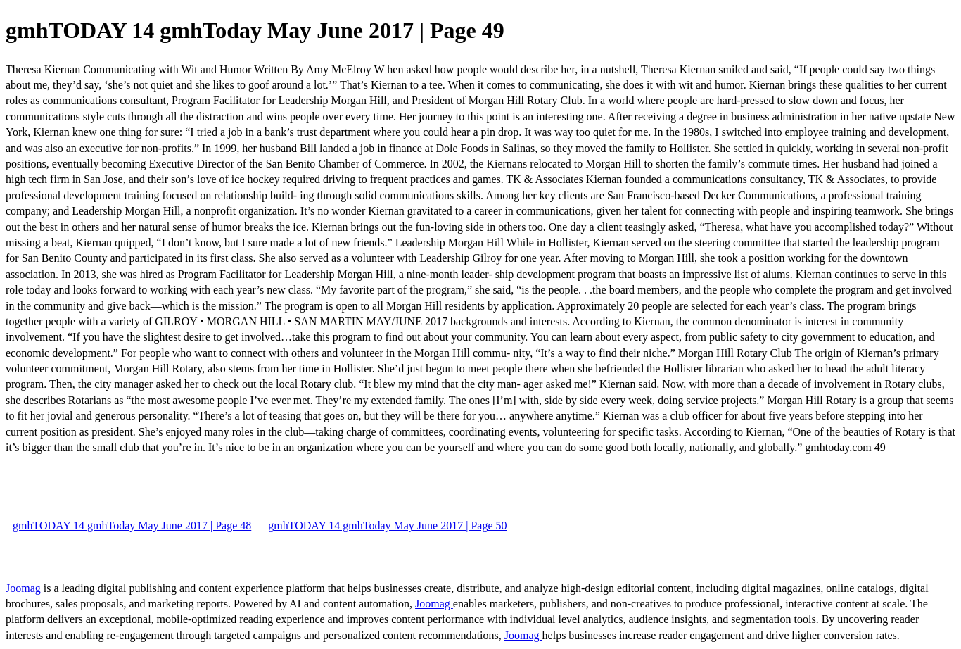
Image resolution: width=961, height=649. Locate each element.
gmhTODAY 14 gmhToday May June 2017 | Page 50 (387, 525)
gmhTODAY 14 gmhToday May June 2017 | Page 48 (132, 525)
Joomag (25, 588)
